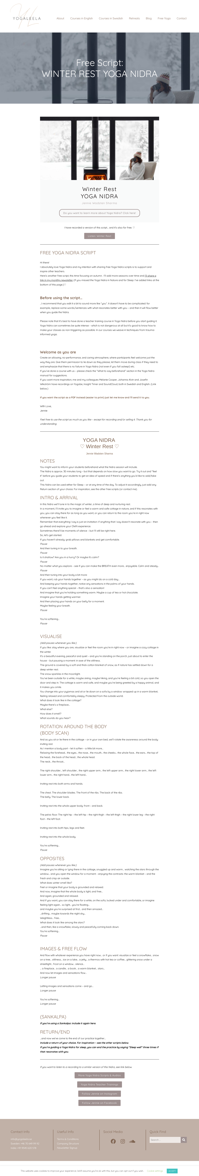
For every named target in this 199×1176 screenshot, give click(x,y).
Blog (149, 18)
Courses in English (81, 18)
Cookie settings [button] (155, 1170)
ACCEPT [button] (172, 1171)
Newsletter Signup (67, 1149)
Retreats (134, 18)
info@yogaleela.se (21, 1140)
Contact (182, 18)
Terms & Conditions (68, 1140)
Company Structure (68, 1144)
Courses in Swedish (111, 18)
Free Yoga (164, 18)
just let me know (114, 398)
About (60, 18)
